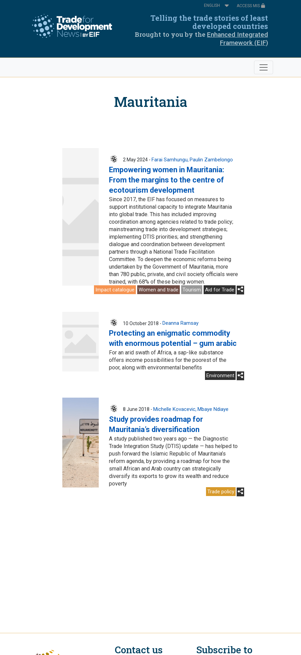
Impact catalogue (114, 290)
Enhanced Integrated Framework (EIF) (237, 39)
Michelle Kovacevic (174, 409)
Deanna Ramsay (180, 323)
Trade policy (220, 492)
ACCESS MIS (251, 5)
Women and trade (158, 290)
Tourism (192, 290)
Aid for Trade (219, 290)
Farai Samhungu (170, 160)
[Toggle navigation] (263, 67)
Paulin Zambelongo (211, 160)
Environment (220, 375)
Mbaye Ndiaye (212, 409)
